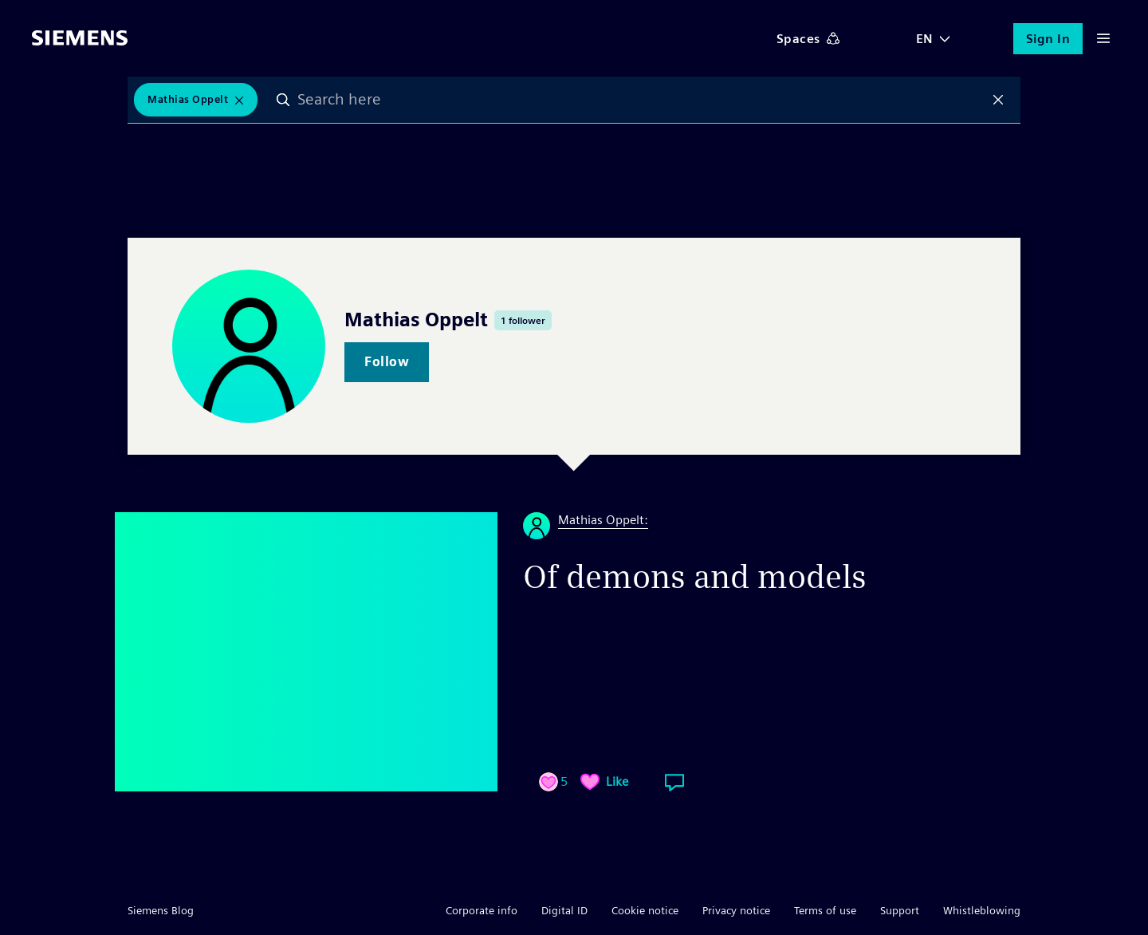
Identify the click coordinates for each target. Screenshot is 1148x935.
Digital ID (564, 910)
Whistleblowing (981, 910)
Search (283, 99)
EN (925, 38)
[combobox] (640, 99)
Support (899, 910)
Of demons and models (695, 577)
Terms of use (825, 910)
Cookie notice (644, 910)
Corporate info (481, 910)
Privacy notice (736, 910)
